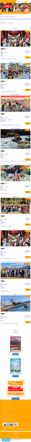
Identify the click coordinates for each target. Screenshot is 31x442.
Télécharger (15, 354)
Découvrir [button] (28, 57)
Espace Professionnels (15, 436)
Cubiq (13, 439)
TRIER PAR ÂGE (10, 23)
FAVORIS (0, 12)
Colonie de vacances (8, 14)
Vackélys (20, 439)
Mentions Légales (15, 433)
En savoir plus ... (15, 398)
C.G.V (15, 432)
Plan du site (15, 435)
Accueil (2, 14)
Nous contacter (15, 437)
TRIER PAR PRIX (3, 23)
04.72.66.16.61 (24, 1)
